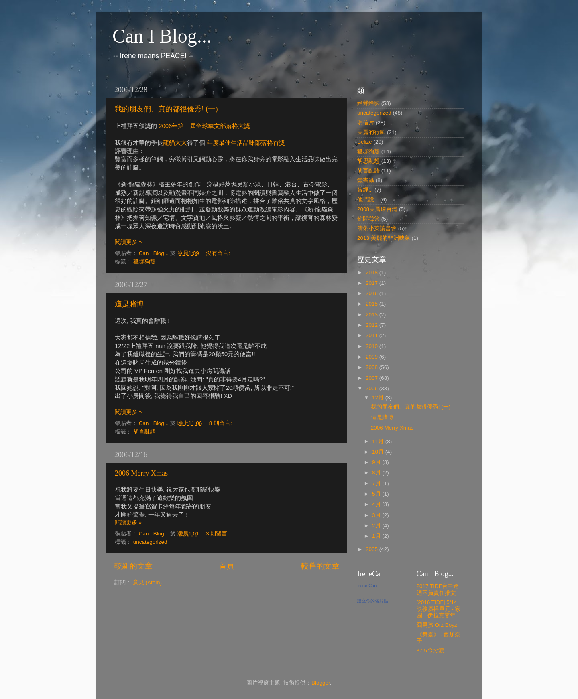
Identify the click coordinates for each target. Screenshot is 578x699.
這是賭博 (129, 304)
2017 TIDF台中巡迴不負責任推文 (438, 589)
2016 (372, 293)
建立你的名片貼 (372, 600)
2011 (372, 335)
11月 (378, 441)
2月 (377, 526)
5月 (377, 494)
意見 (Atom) (147, 582)
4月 (377, 504)
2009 (372, 357)
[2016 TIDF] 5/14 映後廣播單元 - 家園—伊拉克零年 (439, 608)
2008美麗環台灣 (377, 209)
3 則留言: (218, 534)
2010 (372, 346)
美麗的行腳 (371, 132)
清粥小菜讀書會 (377, 228)
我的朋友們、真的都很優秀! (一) (166, 109)
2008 (372, 367)
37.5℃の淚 (430, 651)
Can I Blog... (162, 36)
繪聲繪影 (368, 103)
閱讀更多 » (128, 242)
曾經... (365, 190)
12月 (378, 398)
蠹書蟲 (365, 180)
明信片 (365, 123)
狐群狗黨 (144, 262)
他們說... (368, 200)
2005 (372, 549)
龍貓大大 (175, 143)
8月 (377, 473)
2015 (372, 304)
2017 (372, 283)
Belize (364, 142)
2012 (372, 325)
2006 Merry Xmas (141, 473)
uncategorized (150, 542)
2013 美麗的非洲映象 (383, 238)
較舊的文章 (320, 566)
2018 (372, 272)
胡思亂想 (368, 161)
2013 (372, 315)
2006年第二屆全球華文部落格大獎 (204, 126)
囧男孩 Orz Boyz (437, 625)
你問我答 (368, 219)
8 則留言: (221, 423)
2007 (372, 378)
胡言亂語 (144, 432)
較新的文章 (133, 566)
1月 (377, 536)
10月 (378, 452)
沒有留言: (219, 253)
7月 (377, 483)
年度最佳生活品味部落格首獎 (246, 143)
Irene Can (367, 585)
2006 (372, 388)
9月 (377, 462)
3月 (377, 515)
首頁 (226, 566)
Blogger (320, 683)
